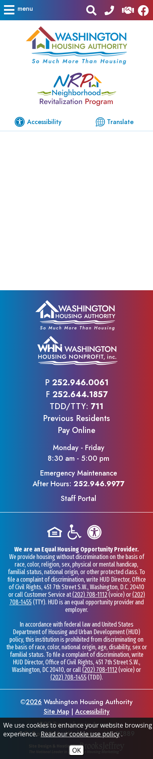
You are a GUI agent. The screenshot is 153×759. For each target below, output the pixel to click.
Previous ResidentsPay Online (76, 424)
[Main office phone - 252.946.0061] (109, 9)
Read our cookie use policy (80, 734)
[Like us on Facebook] (145, 10)
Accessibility (92, 711)
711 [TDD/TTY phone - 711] (97, 406)
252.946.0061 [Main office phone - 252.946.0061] (80, 382)
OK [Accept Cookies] (76, 750)
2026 (34, 702)
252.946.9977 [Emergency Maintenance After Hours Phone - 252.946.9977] (99, 484)
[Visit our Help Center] (128, 9)
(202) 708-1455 (68, 677)
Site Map (56, 711)
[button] (18, 10)
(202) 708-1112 (89, 594)
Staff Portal (78, 498)
